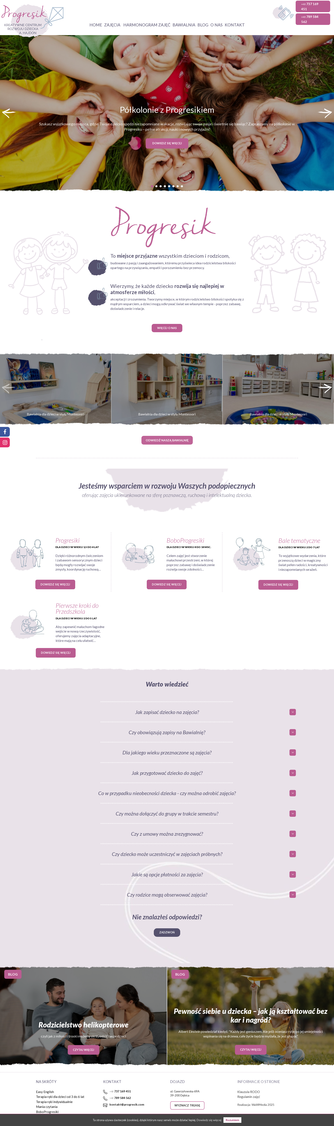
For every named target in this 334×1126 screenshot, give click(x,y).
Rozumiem (232, 1120)
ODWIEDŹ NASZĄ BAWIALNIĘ (167, 440)
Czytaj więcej (83, 1049)
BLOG (202, 24)
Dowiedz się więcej (55, 584)
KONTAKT (235, 24)
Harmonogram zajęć (146, 24)
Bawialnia (184, 24)
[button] (152, 186)
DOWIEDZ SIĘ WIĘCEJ (167, 143)
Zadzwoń (167, 932)
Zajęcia (112, 24)
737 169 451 (309, 6)
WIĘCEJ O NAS (167, 328)
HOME (95, 24)
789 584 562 (309, 19)
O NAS (216, 24)
